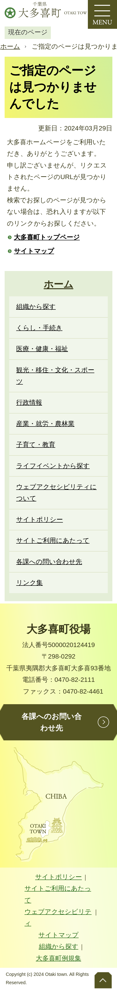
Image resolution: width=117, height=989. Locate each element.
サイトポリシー (58, 876)
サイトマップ (34, 251)
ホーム (10, 46)
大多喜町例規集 (58, 958)
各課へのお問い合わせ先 (52, 722)
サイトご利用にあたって (58, 894)
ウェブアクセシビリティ (58, 917)
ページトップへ (103, 980)
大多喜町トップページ (47, 237)
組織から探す (58, 946)
